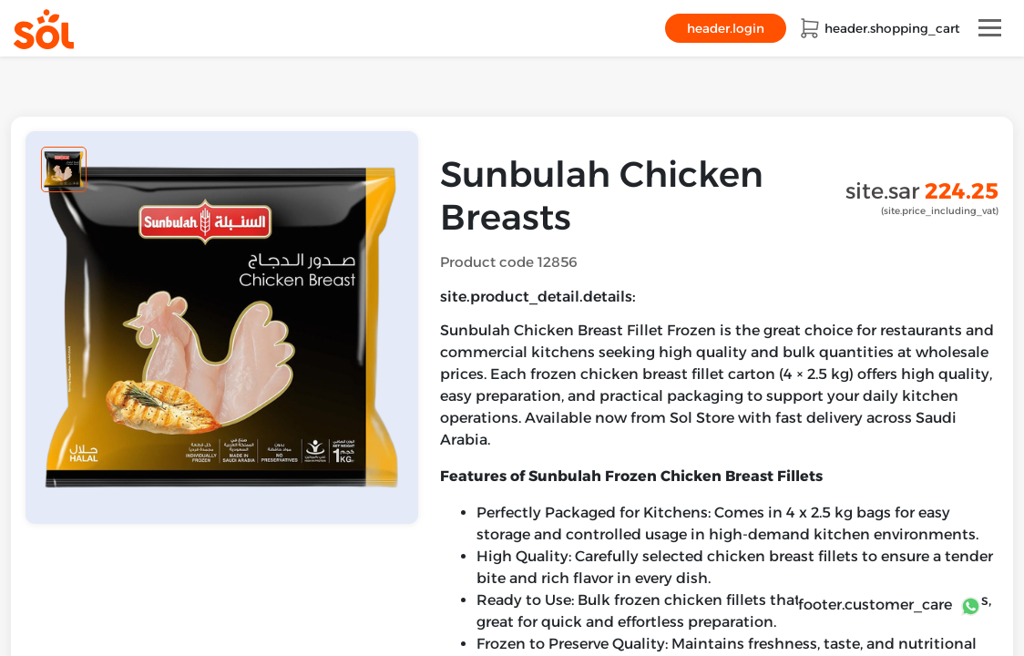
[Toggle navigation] (989, 27)
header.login (725, 28)
